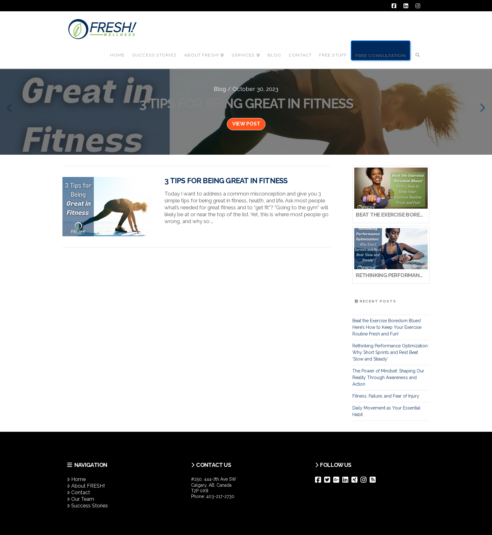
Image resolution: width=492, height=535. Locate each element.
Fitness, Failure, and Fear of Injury (385, 396)
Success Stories (87, 506)
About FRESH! (86, 486)
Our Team (80, 499)
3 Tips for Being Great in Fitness (225, 180)
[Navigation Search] (417, 49)
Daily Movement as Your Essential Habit (386, 411)
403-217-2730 (220, 496)
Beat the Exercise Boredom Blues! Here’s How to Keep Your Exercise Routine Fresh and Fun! (386, 327)
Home (76, 479)
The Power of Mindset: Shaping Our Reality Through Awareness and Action (388, 377)
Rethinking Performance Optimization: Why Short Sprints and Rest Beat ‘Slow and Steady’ (390, 352)
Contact (78, 492)
